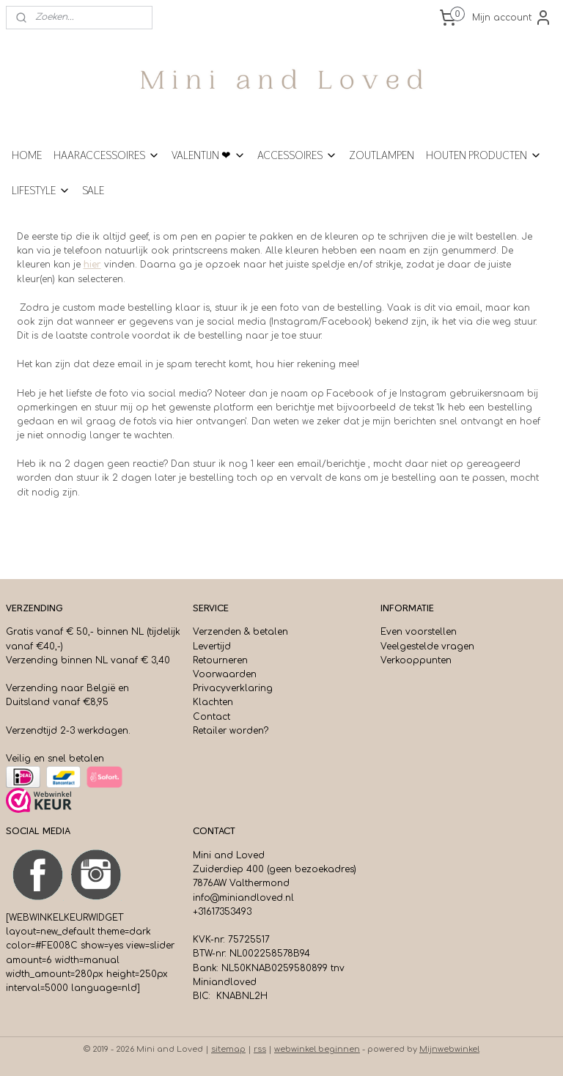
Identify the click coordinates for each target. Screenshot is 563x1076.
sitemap (228, 1049)
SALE (93, 190)
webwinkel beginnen (317, 1049)
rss (260, 1049)
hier (92, 264)
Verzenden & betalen (240, 632)
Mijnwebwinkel (449, 1049)
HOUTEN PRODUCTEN (484, 155)
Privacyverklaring (233, 688)
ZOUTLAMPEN (381, 155)
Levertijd (212, 646)
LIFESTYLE (41, 190)
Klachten (213, 702)
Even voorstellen (418, 632)
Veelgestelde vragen (427, 646)
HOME (27, 155)
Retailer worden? (230, 731)
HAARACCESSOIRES (107, 155)
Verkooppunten (416, 660)
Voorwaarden (225, 674)
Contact (211, 717)
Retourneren (220, 660)
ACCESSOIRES (297, 155)
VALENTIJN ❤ (209, 155)
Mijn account (512, 17)
